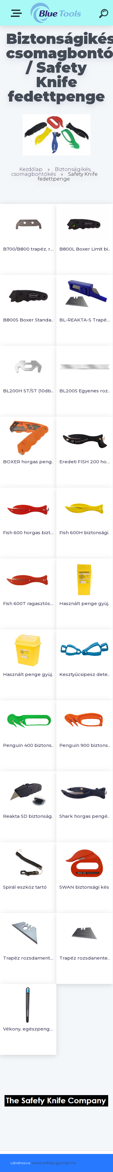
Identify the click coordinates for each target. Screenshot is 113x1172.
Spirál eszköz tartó (25, 887)
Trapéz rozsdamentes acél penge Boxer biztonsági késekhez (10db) (29, 958)
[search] (104, 14)
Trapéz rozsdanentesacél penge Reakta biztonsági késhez (85, 958)
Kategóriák (17, 13)
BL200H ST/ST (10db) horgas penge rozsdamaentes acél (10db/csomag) (29, 391)
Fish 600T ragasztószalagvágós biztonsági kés (29, 603)
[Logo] (56, 12)
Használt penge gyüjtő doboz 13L (29, 674)
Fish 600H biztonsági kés (85, 532)
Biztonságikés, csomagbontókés (51, 171)
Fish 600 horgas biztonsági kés (29, 532)
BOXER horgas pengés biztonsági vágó (29, 461)
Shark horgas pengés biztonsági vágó (85, 816)
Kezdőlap (30, 169)
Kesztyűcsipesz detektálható (85, 674)
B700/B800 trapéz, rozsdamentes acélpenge (29, 249)
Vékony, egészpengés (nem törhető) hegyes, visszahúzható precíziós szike (29, 1029)
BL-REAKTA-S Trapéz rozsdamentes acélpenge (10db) (85, 320)
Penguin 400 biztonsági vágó (29, 745)
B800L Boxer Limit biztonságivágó (85, 249)
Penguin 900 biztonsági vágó (85, 745)
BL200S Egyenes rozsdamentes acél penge (85, 391)
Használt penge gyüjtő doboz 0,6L (85, 603)
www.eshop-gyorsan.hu (54, 1163)
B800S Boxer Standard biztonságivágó (29, 320)
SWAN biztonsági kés (84, 887)
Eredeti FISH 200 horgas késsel (85, 461)
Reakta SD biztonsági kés (29, 816)
